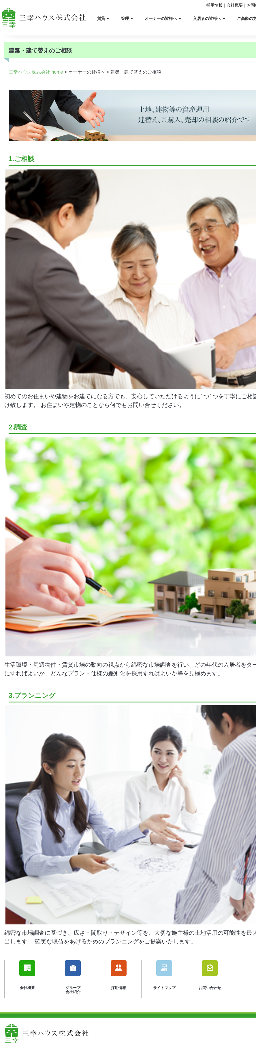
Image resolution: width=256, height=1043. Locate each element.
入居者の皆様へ (209, 18)
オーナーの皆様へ (163, 18)
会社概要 (235, 5)
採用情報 (214, 5)
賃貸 (103, 18)
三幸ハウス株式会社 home (36, 72)
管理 (127, 18)
